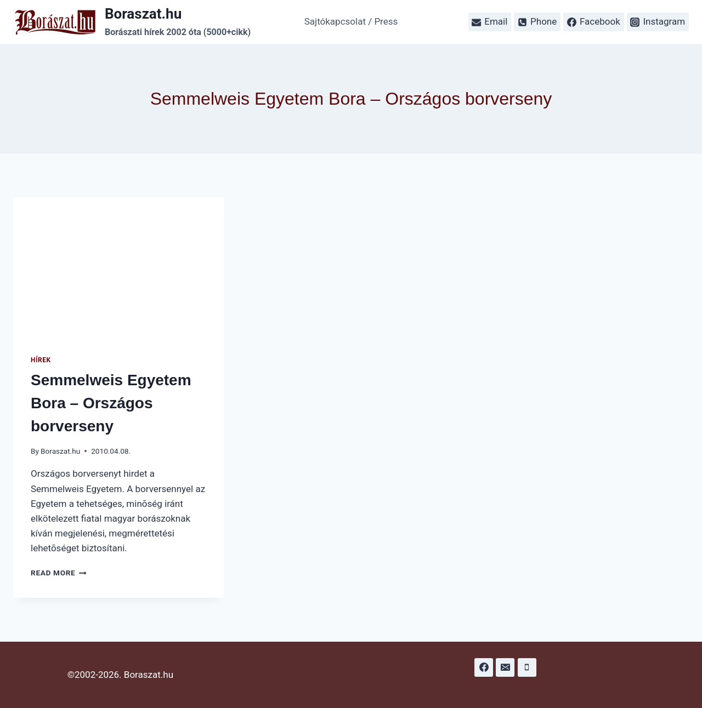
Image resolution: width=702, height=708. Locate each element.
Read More (59, 572)
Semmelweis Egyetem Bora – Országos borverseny (111, 403)
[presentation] (118, 267)
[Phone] (527, 667)
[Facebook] (483, 667)
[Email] (505, 667)
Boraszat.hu (60, 451)
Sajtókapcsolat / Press (351, 21)
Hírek (41, 360)
